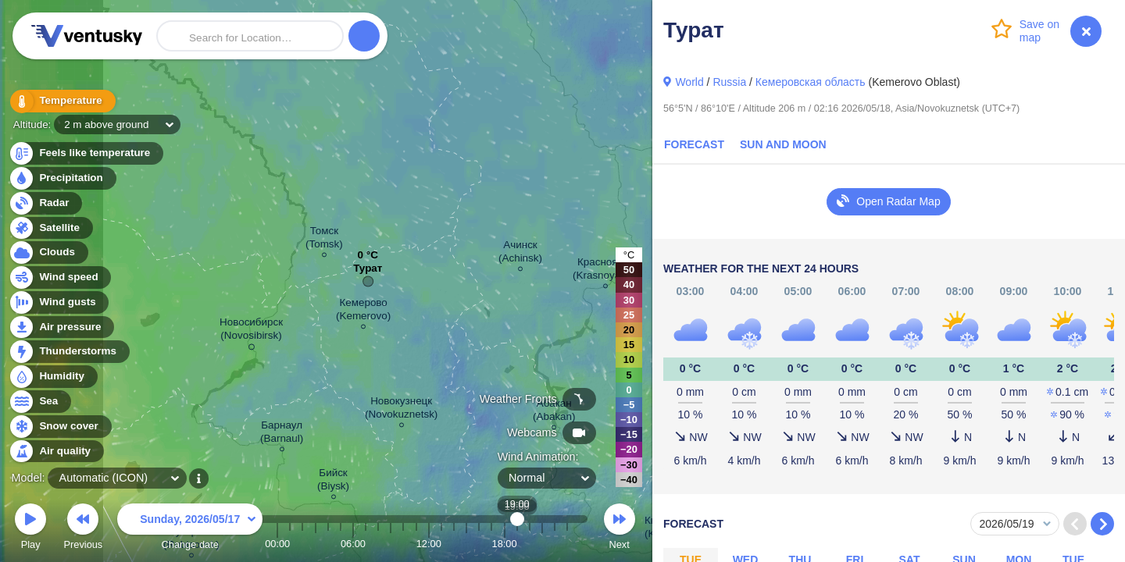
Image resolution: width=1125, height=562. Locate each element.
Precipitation (62, 178)
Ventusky (84, 35)
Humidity (52, 376)
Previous (82, 528)
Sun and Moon (783, 144)
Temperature (61, 101)
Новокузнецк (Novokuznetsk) (401, 410)
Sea (39, 401)
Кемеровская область (810, 82)
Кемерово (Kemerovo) (363, 311)
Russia (729, 82)
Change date (189, 528)
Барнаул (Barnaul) (281, 434)
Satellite (50, 228)
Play (30, 528)
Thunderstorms (68, 351)
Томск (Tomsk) (324, 239)
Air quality (56, 451)
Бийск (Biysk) (333, 481)
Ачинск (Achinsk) (520, 254)
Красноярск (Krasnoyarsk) (605, 271)
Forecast (694, 144)
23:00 (567, 544)
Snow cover (59, 426)
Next (619, 528)
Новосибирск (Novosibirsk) (251, 331)
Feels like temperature (85, 153)
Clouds (48, 252)
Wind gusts (58, 302)
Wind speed (59, 277)
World (689, 82)
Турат (367, 272)
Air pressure (61, 327)
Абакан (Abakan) (554, 412)
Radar (45, 203)
